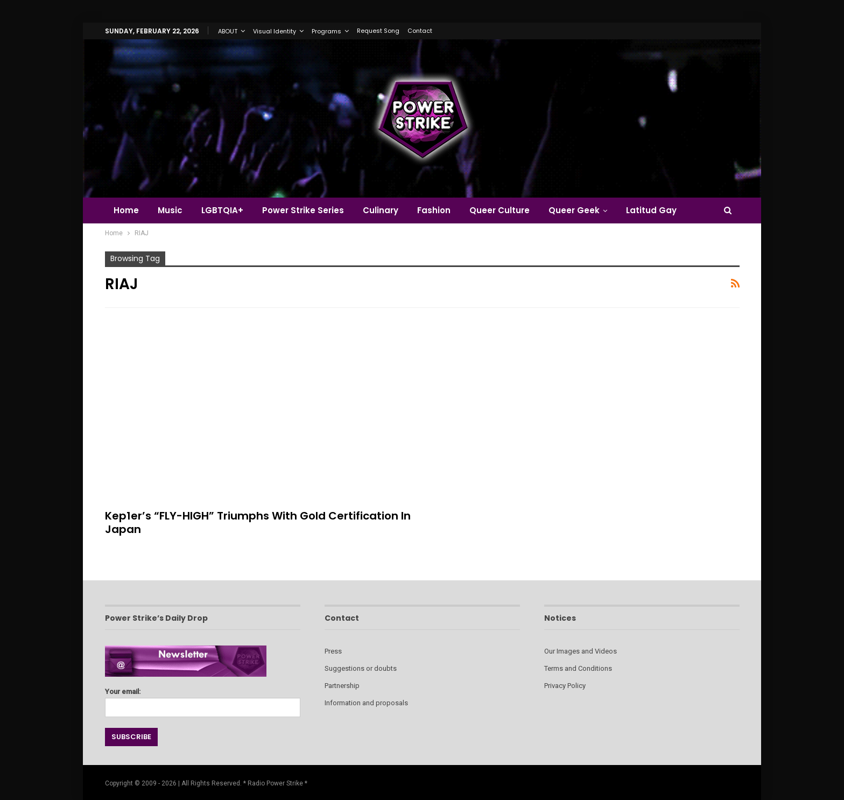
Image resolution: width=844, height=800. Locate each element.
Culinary (380, 210)
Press (333, 651)
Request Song (378, 30)
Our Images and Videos (580, 651)
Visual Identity (274, 31)
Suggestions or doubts (361, 668)
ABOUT (227, 31)
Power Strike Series (303, 210)
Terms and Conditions (578, 668)
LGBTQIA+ (222, 210)
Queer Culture (499, 210)
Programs (326, 31)
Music (170, 210)
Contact (419, 30)
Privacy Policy (565, 686)
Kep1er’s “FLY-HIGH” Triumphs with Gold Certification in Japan (258, 522)
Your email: (202, 699)
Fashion (434, 210)
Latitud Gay (651, 210)
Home (126, 210)
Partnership (342, 686)
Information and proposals (366, 703)
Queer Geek (574, 210)
